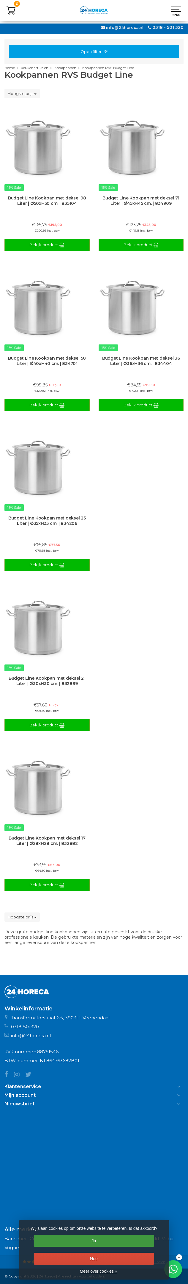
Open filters (94, 51)
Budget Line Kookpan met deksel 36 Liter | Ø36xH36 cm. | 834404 (141, 360)
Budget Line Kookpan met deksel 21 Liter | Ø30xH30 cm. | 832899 (47, 680)
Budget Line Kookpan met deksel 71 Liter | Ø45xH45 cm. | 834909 (140, 200)
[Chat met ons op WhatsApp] (173, 1269)
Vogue (11, 1247)
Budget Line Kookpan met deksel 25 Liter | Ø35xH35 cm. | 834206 (47, 520)
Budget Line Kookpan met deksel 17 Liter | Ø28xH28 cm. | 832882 (47, 840)
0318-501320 (25, 1026)
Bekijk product (46, 244)
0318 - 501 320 (168, 27)
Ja (93, 1240)
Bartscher (15, 1238)
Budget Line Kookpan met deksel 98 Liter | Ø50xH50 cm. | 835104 (47, 200)
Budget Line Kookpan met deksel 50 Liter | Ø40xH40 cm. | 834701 (47, 360)
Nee (94, 1258)
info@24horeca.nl (124, 27)
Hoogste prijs (22, 93)
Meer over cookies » (98, 1271)
